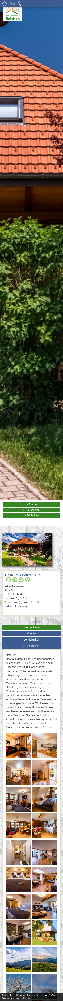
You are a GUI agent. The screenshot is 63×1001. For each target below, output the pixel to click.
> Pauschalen (31, 510)
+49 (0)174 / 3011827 (26, 602)
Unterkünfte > (49, 995)
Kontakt (31, 633)
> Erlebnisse (31, 515)
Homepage (21, 606)
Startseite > (8, 995)
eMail (8, 606)
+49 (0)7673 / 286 (21, 598)
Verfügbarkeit (31, 639)
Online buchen (31, 645)
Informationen (31, 627)
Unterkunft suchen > (28, 995)
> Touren (31, 504)
